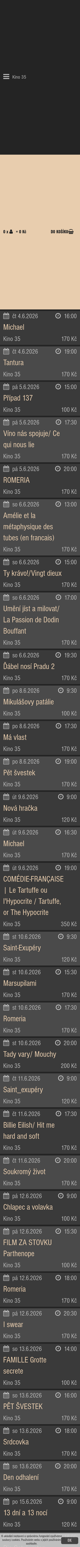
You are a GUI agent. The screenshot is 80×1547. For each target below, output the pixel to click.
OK (70, 1540)
